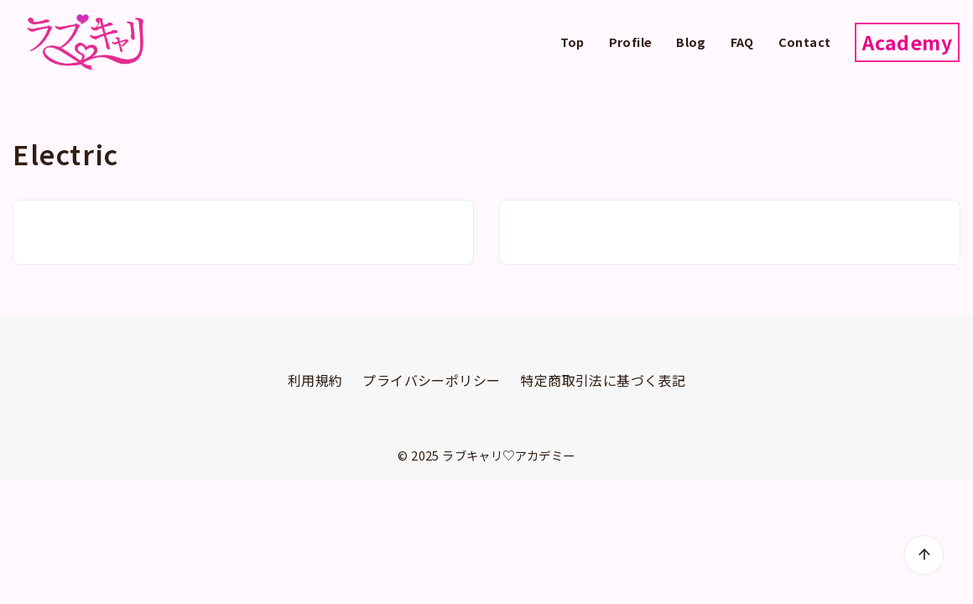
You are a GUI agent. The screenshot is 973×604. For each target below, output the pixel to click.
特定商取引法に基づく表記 (602, 380)
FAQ (742, 41)
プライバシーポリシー (431, 380)
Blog (691, 41)
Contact (804, 41)
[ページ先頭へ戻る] (924, 555)
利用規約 (315, 380)
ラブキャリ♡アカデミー (508, 455)
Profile (631, 41)
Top (572, 41)
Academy (907, 42)
